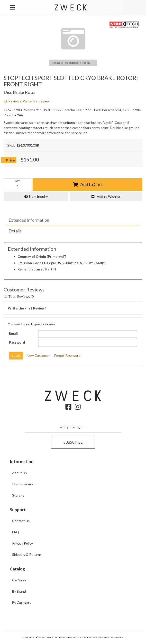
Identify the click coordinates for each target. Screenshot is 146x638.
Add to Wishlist (108, 196)
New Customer (38, 355)
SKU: (11, 145)
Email (13, 333)
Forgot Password (67, 355)
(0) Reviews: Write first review (27, 101)
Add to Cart (91, 184)
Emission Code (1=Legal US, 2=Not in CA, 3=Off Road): (61, 263)
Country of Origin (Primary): (40, 256)
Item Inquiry (38, 196)
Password (17, 342)
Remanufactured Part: (36, 269)
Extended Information (29, 220)
